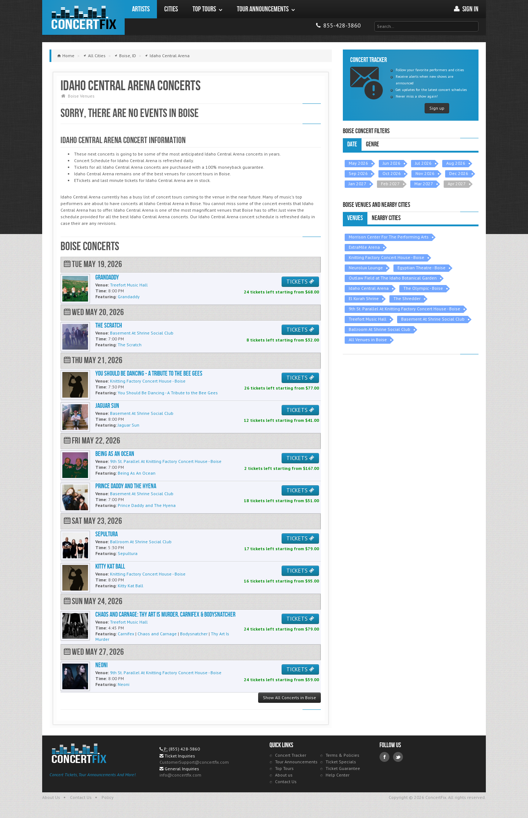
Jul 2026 (423, 163)
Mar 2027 (423, 183)
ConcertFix (83, 17)
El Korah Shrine (364, 298)
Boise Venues (81, 96)
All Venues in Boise (368, 339)
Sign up (436, 108)
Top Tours (284, 768)
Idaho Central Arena (369, 288)
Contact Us (286, 781)
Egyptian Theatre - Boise (421, 267)
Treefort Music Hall (367, 319)
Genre (372, 144)
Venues (355, 218)
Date (352, 144)
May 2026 (358, 163)
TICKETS (300, 281)
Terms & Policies (342, 755)
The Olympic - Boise (423, 288)
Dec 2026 (458, 173)
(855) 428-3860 (184, 749)
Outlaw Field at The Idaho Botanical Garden (393, 278)
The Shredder (407, 298)
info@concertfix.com (180, 775)
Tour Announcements (296, 761)
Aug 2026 (455, 163)
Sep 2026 (358, 173)
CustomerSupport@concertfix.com (194, 762)
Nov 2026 (424, 173)
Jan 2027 (357, 183)
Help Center (337, 775)
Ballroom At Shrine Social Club (379, 329)
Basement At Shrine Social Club (433, 319)
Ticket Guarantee (343, 768)
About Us (51, 797)
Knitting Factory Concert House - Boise (386, 257)
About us (284, 775)
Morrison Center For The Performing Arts (389, 237)
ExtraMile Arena (364, 247)
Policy (108, 797)
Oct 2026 (391, 173)
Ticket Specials (341, 761)
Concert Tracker (290, 755)
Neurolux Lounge (366, 267)
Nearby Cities (386, 218)
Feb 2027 (390, 183)
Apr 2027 (457, 183)
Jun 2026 (391, 163)
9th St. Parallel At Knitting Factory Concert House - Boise (404, 308)
